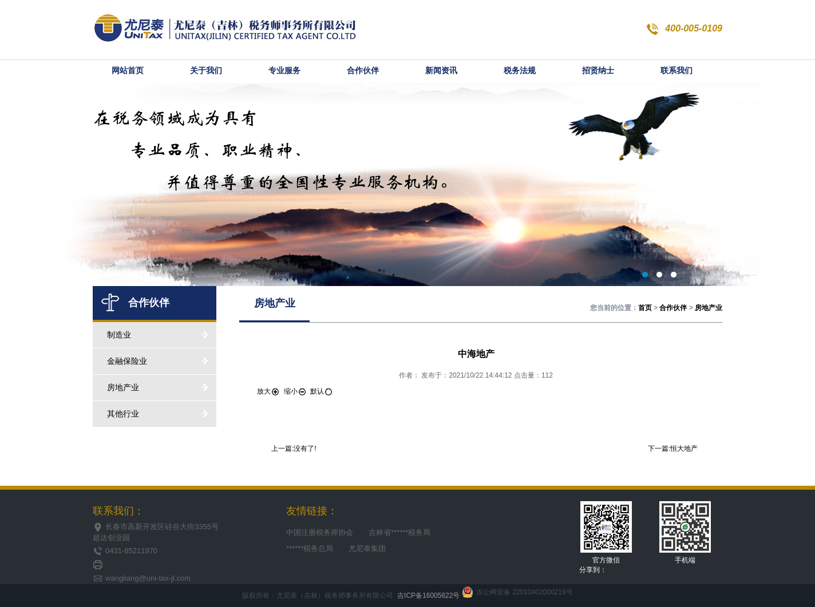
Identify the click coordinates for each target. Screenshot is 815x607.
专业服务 (284, 70)
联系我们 (676, 70)
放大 (268, 391)
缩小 (295, 391)
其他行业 (157, 413)
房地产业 (157, 387)
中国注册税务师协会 (319, 532)
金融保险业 (157, 361)
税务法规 (520, 70)
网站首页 (128, 70)
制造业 (157, 334)
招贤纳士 (598, 70)
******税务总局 (309, 548)
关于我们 (206, 70)
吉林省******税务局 (399, 532)
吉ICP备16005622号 (428, 596)
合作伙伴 (363, 70)
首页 (645, 308)
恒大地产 (684, 449)
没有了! (305, 449)
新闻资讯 (441, 70)
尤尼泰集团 (367, 548)
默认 (321, 391)
